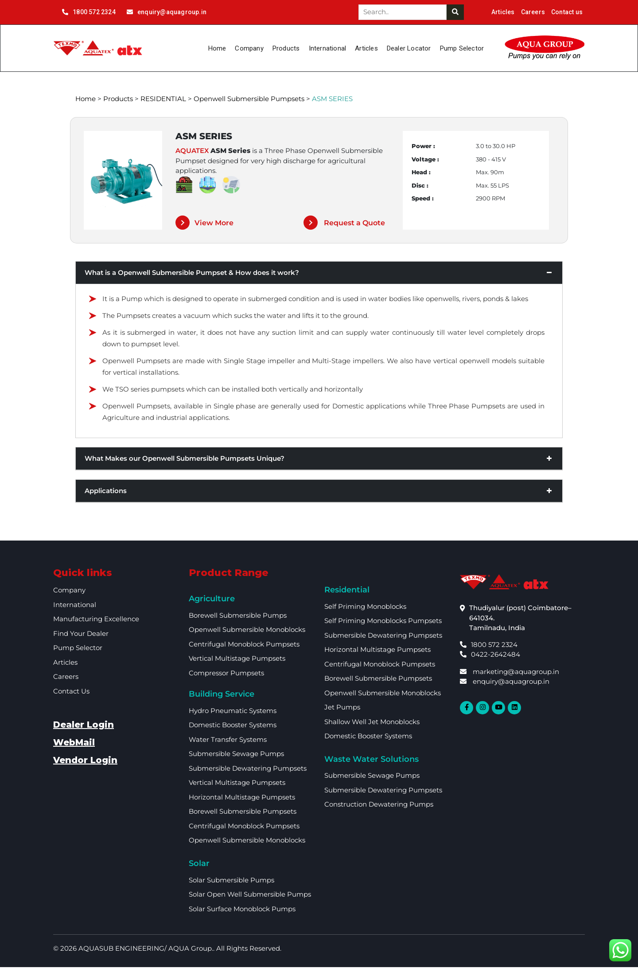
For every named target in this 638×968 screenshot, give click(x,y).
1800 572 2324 (89, 12)
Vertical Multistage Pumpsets (237, 659)
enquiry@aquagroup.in (166, 12)
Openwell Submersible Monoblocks (247, 631)
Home (217, 48)
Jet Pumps (342, 708)
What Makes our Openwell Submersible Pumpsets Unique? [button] (319, 459)
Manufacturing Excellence (96, 620)
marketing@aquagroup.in (509, 672)
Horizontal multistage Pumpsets (242, 798)
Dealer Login (83, 726)
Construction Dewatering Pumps (378, 805)
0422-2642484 (490, 655)
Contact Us (71, 692)
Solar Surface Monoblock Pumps (242, 909)
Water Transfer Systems (228, 741)
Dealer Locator (409, 48)
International (327, 48)
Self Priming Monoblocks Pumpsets (383, 622)
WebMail (74, 743)
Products (286, 48)
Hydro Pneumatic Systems (232, 712)
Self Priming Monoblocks (365, 608)
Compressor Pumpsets (226, 674)
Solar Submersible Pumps (231, 881)
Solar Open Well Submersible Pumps (250, 895)
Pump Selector (462, 48)
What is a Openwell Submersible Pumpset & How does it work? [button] (319, 274)
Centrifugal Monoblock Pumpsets (244, 645)
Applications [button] (319, 492)
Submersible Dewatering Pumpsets (248, 769)
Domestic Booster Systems (368, 737)
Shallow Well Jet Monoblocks (372, 723)
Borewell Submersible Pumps (238, 616)
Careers (533, 12)
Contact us (567, 12)
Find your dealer (81, 635)
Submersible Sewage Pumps (236, 755)
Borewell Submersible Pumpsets (242, 812)
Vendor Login (85, 761)
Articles (503, 12)
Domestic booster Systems (232, 726)
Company (249, 48)
